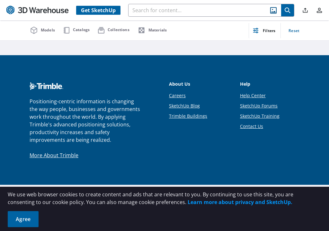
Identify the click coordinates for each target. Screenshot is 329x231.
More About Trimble (54, 155)
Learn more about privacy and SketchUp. (240, 202)
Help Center (253, 95)
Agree (23, 219)
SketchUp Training (260, 116)
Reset (294, 30)
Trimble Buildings (188, 116)
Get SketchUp (98, 10)
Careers (177, 95)
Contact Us (251, 126)
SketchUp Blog (184, 106)
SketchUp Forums (259, 106)
